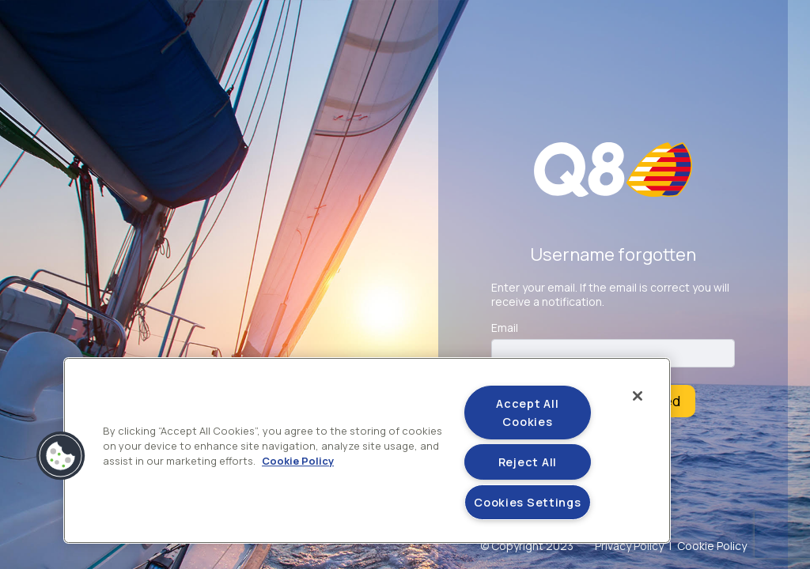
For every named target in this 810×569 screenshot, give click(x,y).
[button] (61, 456)
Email (504, 328)
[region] (367, 450)
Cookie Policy (712, 545)
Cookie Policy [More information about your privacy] (298, 461)
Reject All (527, 461)
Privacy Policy (629, 545)
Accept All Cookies (527, 412)
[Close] (637, 396)
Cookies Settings (527, 502)
